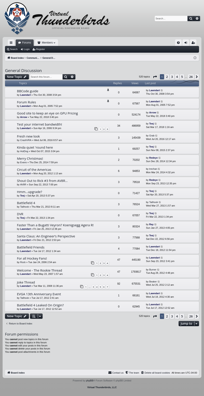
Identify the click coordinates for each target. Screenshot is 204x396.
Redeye (153, 157)
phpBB (89, 380)
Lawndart (25, 95)
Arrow (23, 117)
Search (14, 49)
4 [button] (177, 77)
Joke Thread (26, 282)
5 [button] (182, 77)
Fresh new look (28, 136)
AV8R (23, 184)
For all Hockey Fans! (32, 258)
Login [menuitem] (186, 43)
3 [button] (172, 77)
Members (47, 42)
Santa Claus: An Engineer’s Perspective (46, 236)
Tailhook (24, 206)
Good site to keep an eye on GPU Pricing (47, 113)
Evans (23, 162)
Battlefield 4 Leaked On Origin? (40, 305)
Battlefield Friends (31, 247)
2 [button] (167, 77)
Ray (151, 224)
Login (27, 49)
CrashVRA (26, 140)
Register (40, 49)
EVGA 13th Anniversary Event (39, 294)
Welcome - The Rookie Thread (39, 270)
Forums (26, 42)
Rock (23, 262)
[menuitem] (178, 42)
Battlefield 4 (26, 203)
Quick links (12, 43)
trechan (153, 169)
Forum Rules (26, 102)
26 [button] (191, 77)
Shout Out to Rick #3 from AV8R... (42, 180)
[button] (155, 76)
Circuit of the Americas (34, 169)
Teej (151, 123)
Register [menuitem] (194, 43)
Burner (152, 269)
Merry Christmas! (30, 158)
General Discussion (23, 70)
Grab (151, 135)
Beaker (153, 281)
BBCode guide (27, 91)
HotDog (24, 151)
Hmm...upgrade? (29, 192)
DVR (20, 214)
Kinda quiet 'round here (35, 147)
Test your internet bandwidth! (39, 124)
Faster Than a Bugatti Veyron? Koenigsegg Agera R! (55, 225)
